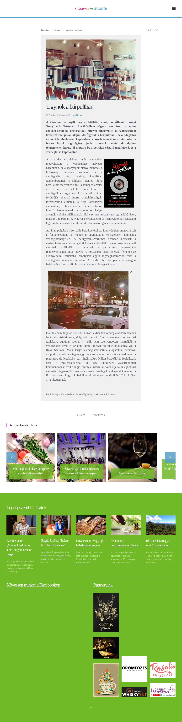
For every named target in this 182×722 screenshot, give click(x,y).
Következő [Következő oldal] (98, 415)
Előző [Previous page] (81, 415)
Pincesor (79, 115)
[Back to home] (91, 8)
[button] (174, 8)
